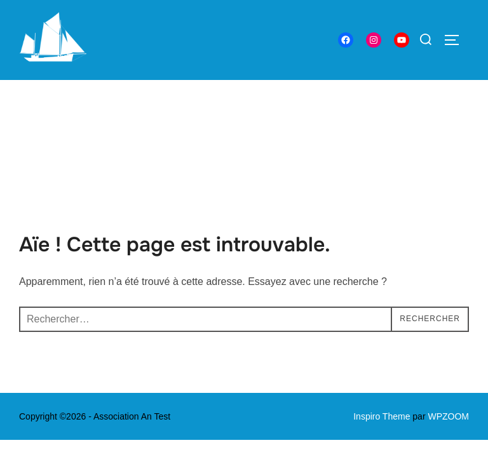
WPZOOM (448, 336)
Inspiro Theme (381, 336)
